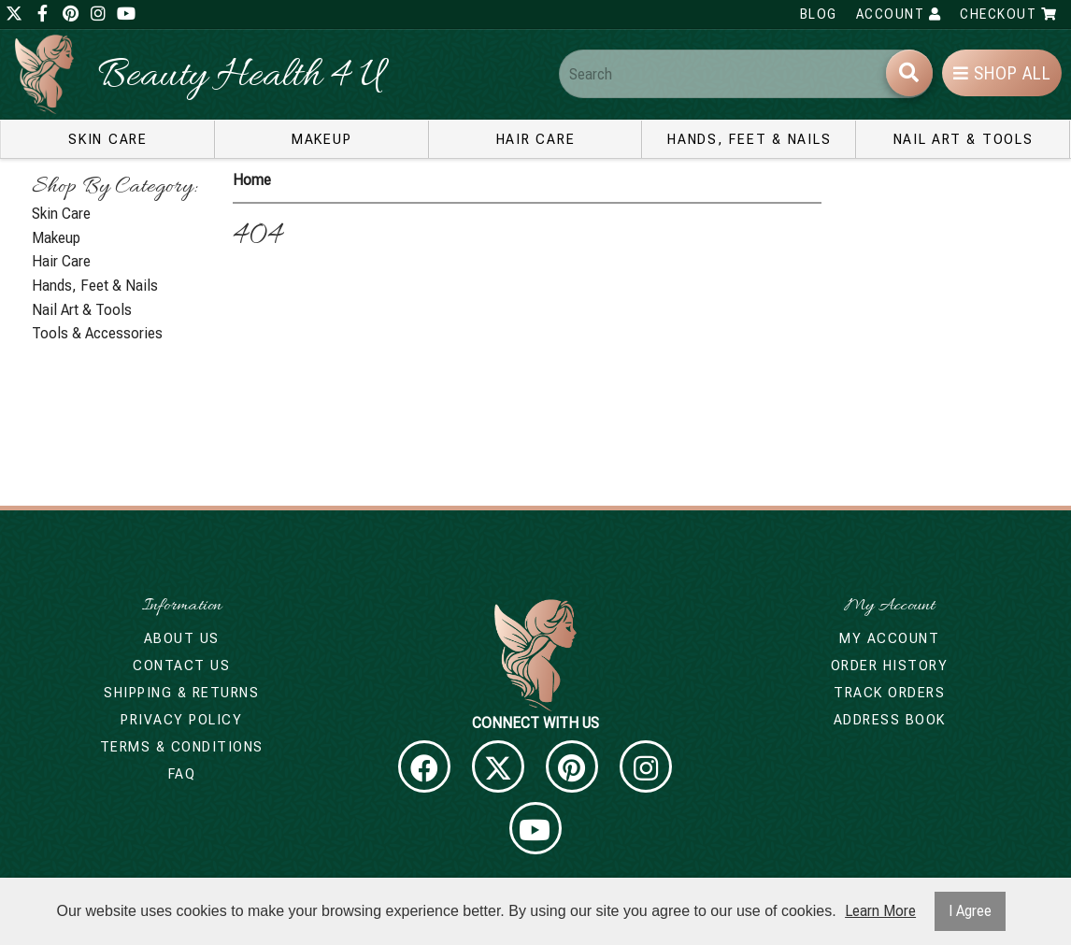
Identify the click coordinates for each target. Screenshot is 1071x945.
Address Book (890, 719)
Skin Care (108, 139)
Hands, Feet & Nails (749, 139)
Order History (890, 665)
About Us (182, 638)
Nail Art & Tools (963, 139)
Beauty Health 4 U (240, 76)
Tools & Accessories (97, 333)
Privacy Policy (181, 719)
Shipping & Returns (181, 692)
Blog (818, 14)
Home (252, 180)
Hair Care (536, 139)
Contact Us (181, 665)
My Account (889, 638)
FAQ (182, 774)
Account (899, 14)
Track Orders (889, 692)
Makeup (322, 139)
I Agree (970, 911)
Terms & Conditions (182, 746)
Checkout (1008, 14)
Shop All (1002, 73)
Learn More (880, 911)
